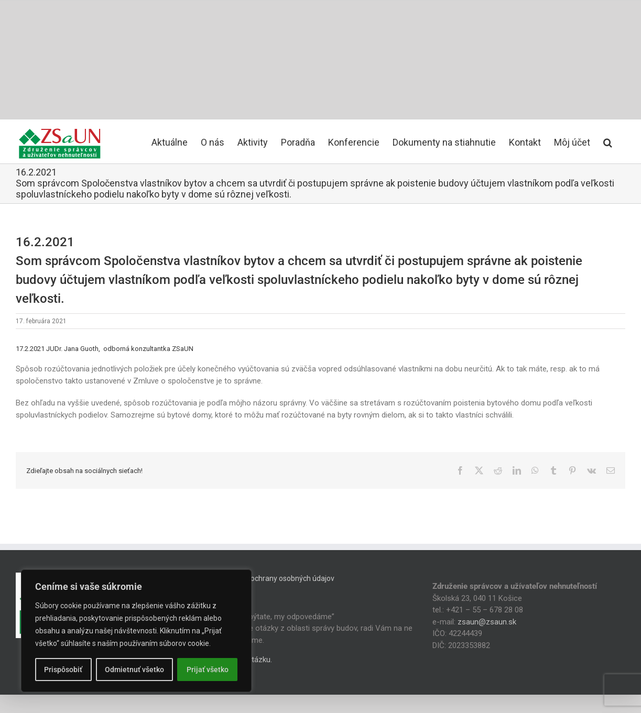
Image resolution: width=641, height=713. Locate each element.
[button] (607, 141)
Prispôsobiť (63, 669)
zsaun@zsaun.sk (487, 622)
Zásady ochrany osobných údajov (279, 578)
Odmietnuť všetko (134, 669)
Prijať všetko (208, 669)
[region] (136, 630)
